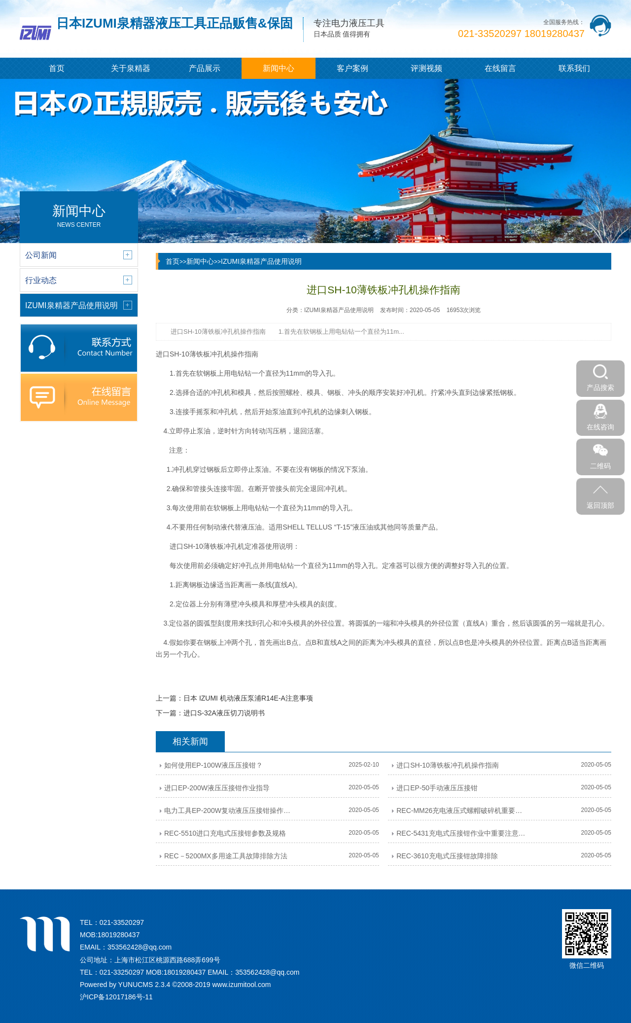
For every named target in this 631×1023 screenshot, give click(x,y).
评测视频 (426, 68)
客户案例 (352, 68)
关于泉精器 (130, 68)
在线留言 (500, 68)
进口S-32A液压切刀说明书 (224, 713)
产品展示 (204, 68)
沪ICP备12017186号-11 (116, 997)
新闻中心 (278, 68)
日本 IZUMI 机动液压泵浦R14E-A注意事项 (248, 698)
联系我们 (574, 68)
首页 (57, 68)
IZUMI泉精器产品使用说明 (261, 261)
